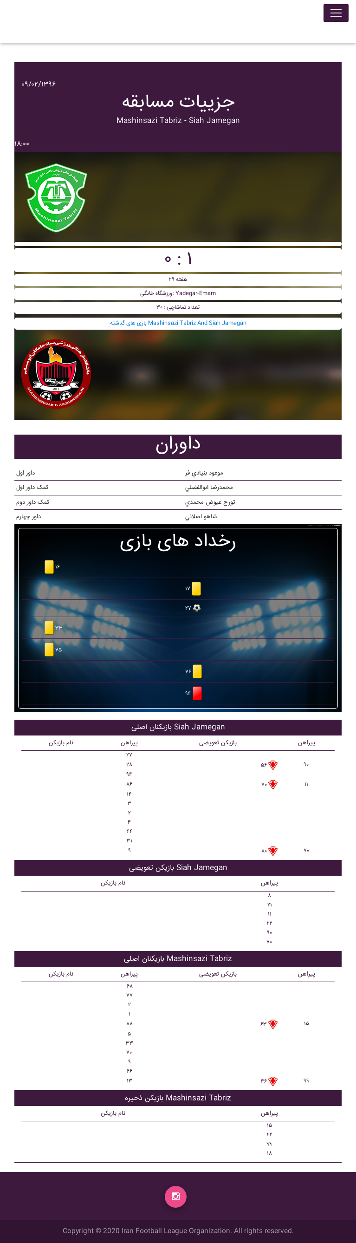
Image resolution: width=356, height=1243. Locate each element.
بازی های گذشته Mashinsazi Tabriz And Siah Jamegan (178, 323)
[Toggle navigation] (336, 15)
